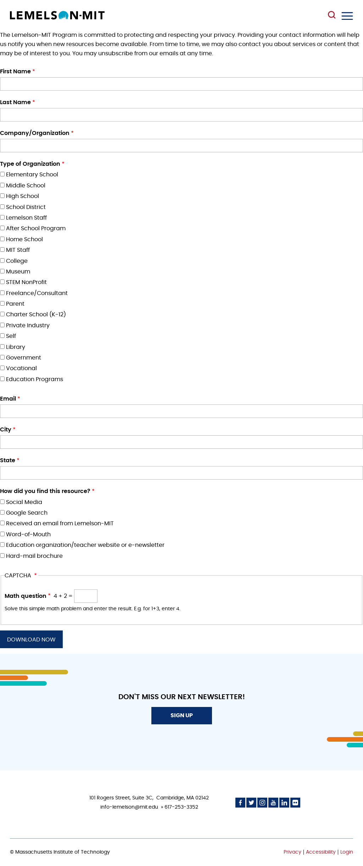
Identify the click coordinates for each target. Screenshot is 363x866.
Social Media (24, 502)
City (5, 429)
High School (22, 196)
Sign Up (182, 715)
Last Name (15, 102)
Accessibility (321, 852)
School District (26, 207)
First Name (15, 71)
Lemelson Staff (26, 218)
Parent (15, 304)
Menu (347, 16)
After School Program (36, 228)
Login (346, 852)
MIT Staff (18, 250)
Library (15, 347)
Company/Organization (34, 133)
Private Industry (28, 325)
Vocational (21, 368)
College (17, 261)
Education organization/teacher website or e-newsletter (85, 545)
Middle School (25, 185)
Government (23, 358)
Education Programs (34, 379)
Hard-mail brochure (34, 556)
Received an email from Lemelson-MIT (60, 523)
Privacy (292, 852)
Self (11, 336)
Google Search (27, 513)
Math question (25, 596)
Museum (18, 271)
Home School (24, 239)
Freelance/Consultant (37, 293)
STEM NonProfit (26, 282)
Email (8, 399)
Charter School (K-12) (36, 314)
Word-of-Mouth (28, 534)
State (7, 460)
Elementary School (32, 174)
